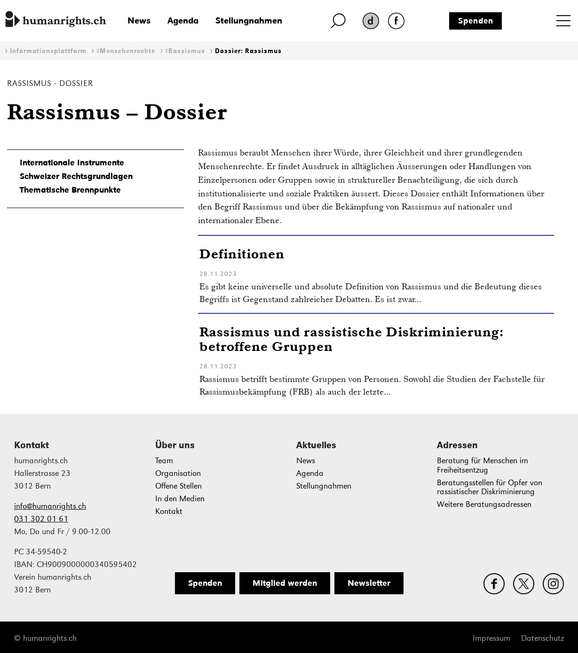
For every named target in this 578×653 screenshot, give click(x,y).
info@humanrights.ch (50, 506)
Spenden (475, 20)
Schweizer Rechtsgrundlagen (76, 176)
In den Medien (180, 499)
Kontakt (168, 511)
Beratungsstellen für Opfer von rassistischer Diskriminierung (489, 487)
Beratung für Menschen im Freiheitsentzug (482, 465)
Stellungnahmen (248, 20)
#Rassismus (185, 51)
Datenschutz (542, 638)
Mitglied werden (285, 583)
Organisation (178, 473)
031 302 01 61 (41, 519)
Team (164, 461)
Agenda (182, 20)
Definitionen (242, 253)
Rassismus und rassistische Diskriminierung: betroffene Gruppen (351, 338)
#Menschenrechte (125, 51)
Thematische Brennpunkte (70, 189)
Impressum (491, 638)
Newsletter (369, 583)
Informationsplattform (48, 51)
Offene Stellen (178, 486)
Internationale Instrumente (72, 162)
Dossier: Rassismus (248, 51)
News (138, 20)
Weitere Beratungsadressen (484, 504)
